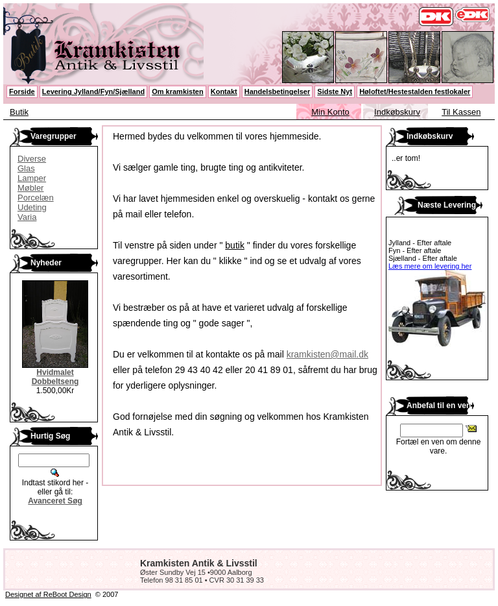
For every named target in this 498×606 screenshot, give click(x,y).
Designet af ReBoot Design (48, 594)
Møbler (30, 188)
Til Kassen (461, 112)
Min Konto (330, 112)
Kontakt (224, 91)
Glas (26, 168)
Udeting (32, 207)
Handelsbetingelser (277, 91)
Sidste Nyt (334, 91)
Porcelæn (36, 197)
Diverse (32, 159)
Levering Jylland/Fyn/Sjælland (93, 91)
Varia (27, 217)
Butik (19, 112)
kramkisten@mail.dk (327, 354)
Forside (22, 91)
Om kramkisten (177, 91)
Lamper (32, 178)
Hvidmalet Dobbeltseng (55, 377)
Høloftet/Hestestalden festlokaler (414, 91)
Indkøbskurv (397, 112)
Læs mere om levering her (429, 266)
